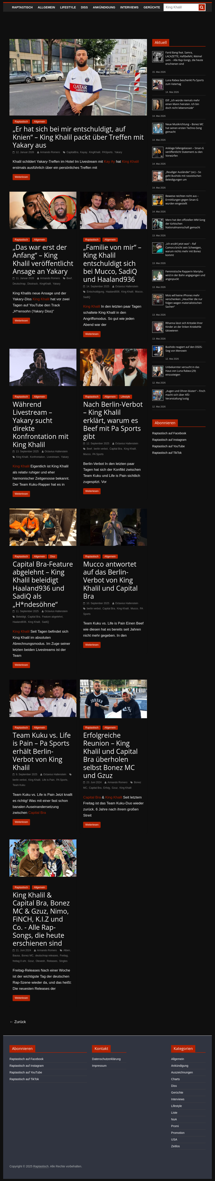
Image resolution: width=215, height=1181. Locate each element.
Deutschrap (19, 283)
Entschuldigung (95, 291)
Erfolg (106, 787)
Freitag (64, 955)
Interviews (129, 7)
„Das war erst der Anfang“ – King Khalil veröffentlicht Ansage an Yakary (43, 259)
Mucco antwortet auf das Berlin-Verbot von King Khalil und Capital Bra (110, 580)
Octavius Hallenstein (126, 286)
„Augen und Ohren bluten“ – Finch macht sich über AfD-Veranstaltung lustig (185, 394)
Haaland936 (112, 291)
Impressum (99, 1065)
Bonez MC (27, 955)
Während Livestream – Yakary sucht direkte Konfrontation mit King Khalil (40, 424)
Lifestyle (68, 7)
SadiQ (86, 297)
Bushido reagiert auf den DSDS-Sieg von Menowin (183, 348)
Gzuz (115, 787)
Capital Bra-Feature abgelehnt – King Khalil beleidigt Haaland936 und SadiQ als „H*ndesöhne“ (43, 584)
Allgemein (46, 7)
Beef (69, 278)
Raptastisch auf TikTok (167, 452)
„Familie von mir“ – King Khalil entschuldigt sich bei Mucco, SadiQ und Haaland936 (112, 263)
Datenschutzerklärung (106, 1059)
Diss (84, 7)
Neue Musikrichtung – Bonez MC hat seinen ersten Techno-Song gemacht (184, 128)
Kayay (83, 152)
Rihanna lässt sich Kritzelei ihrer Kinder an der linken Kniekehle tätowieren (184, 326)
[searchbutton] (202, 7)
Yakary (118, 152)
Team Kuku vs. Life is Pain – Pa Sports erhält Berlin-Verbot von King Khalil (42, 751)
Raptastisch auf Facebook (169, 433)
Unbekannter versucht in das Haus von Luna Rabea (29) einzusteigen (182, 370)
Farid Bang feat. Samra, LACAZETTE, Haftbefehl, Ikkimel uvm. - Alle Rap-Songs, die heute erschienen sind (184, 58)
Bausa (16, 955)
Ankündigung (104, 7)
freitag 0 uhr (19, 961)
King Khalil (130, 162)
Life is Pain (48, 779)
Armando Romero (50, 152)
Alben (66, 950)
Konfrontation (37, 456)
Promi (175, 1126)
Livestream (53, 456)
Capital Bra (116, 448)
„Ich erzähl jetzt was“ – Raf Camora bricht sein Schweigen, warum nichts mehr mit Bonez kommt (183, 249)
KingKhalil (94, 152)
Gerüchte (152, 7)
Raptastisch (22, 7)
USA (174, 1139)
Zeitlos (175, 1146)
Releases (52, 961)
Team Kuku (19, 785)
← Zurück (17, 1022)
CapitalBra (72, 152)
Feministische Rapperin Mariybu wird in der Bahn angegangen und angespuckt (185, 275)
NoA (174, 1119)
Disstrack (32, 283)
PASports (107, 152)
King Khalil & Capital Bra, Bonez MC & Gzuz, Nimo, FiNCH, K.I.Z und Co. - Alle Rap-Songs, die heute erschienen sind (41, 919)
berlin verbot (101, 448)
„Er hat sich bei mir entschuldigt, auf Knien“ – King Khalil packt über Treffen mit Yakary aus (78, 137)
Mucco (138, 291)
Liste (174, 1112)
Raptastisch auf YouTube (168, 446)
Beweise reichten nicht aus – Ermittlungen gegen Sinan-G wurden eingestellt (182, 199)
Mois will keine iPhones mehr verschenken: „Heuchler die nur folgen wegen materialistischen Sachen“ (183, 301)
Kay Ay (109, 162)
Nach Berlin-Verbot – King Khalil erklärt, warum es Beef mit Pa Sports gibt (113, 420)
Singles (63, 961)
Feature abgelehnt (52, 616)
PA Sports (98, 454)
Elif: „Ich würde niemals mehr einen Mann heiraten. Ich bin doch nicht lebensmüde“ (182, 104)
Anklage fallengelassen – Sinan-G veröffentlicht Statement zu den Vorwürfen (184, 151)
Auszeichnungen (182, 1072)
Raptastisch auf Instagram (169, 439)
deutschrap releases (46, 955)
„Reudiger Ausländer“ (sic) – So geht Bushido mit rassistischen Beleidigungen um (183, 175)
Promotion (178, 1132)
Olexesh (40, 961)
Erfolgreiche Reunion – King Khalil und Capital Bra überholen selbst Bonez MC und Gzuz (110, 755)
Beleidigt (21, 616)
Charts (175, 1079)
